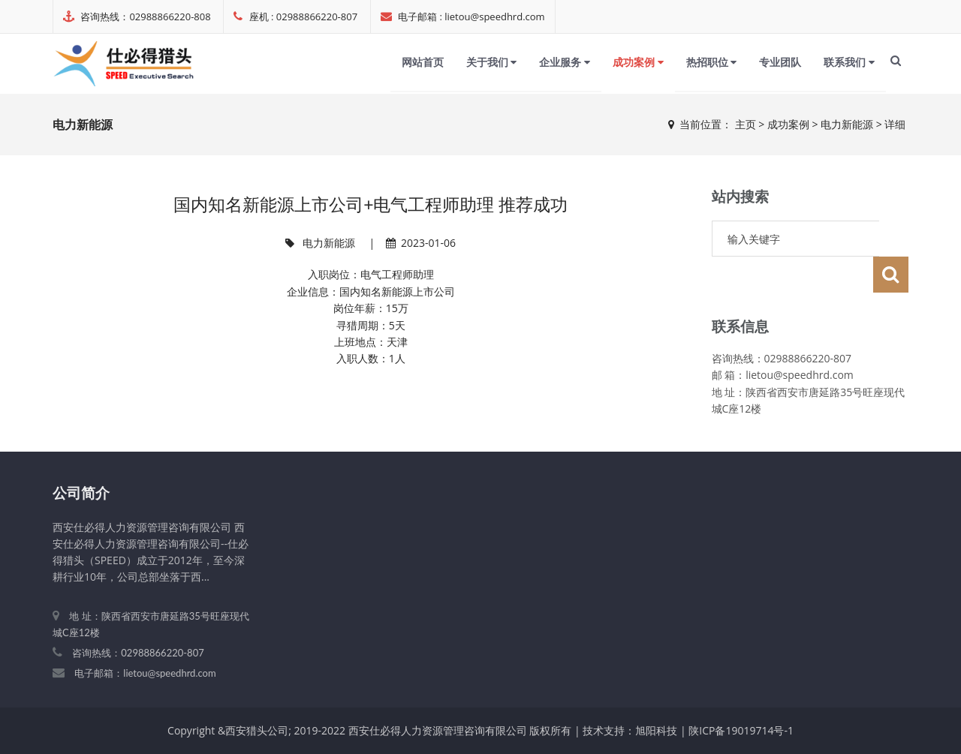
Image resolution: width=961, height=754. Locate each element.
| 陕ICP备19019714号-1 (737, 730)
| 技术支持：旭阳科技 (625, 730)
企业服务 (564, 62)
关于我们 (491, 62)
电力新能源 (847, 124)
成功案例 (638, 62)
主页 (745, 124)
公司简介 (81, 492)
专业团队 (780, 62)
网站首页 (423, 62)
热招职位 (711, 62)
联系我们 (849, 62)
